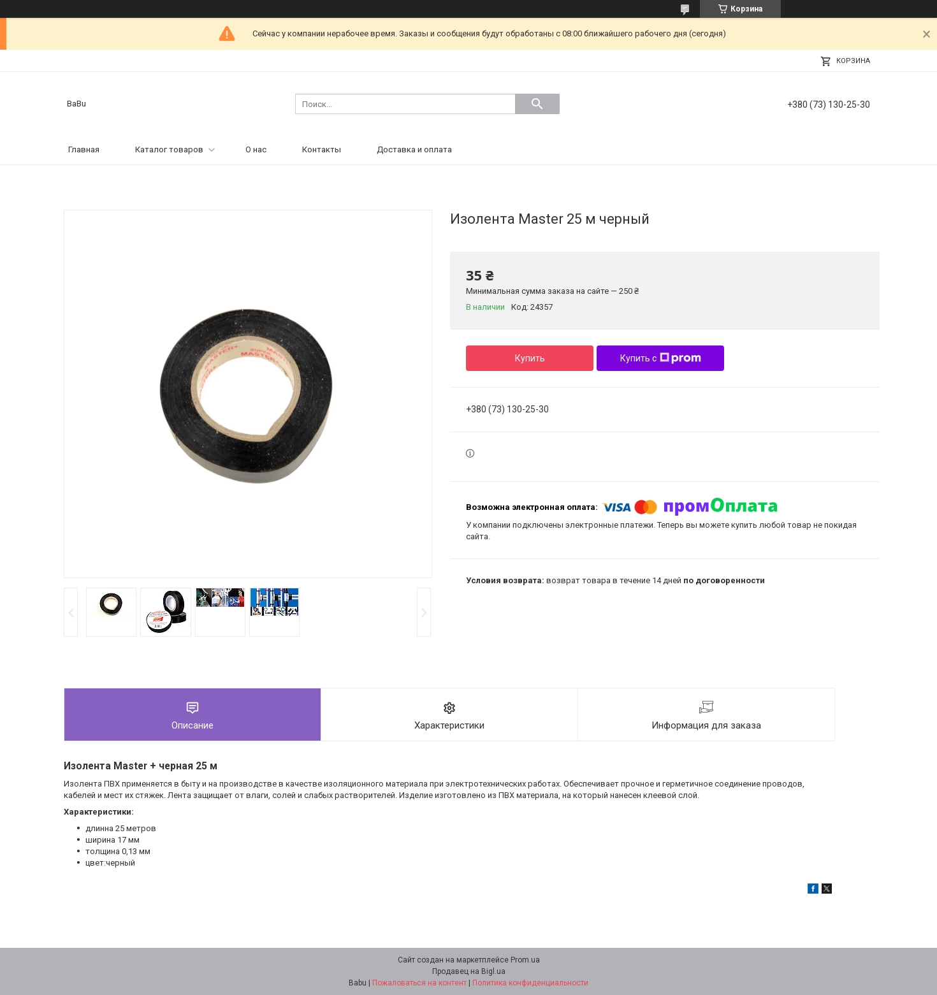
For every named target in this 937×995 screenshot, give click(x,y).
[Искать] (537, 104)
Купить (530, 358)
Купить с (660, 358)
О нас (255, 149)
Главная (83, 149)
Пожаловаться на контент (419, 982)
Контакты (321, 149)
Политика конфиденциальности (530, 982)
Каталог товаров (169, 149)
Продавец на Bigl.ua (468, 971)
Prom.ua (525, 959)
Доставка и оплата (414, 149)
